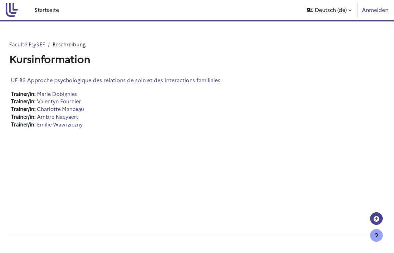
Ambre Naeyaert (74, 118)
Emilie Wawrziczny (76, 125)
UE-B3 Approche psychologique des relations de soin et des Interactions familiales (131, 80)
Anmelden (375, 9)
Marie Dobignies (73, 94)
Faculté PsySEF (43, 44)
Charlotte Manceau (77, 109)
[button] (329, 10)
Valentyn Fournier (75, 102)
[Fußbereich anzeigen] (376, 235)
